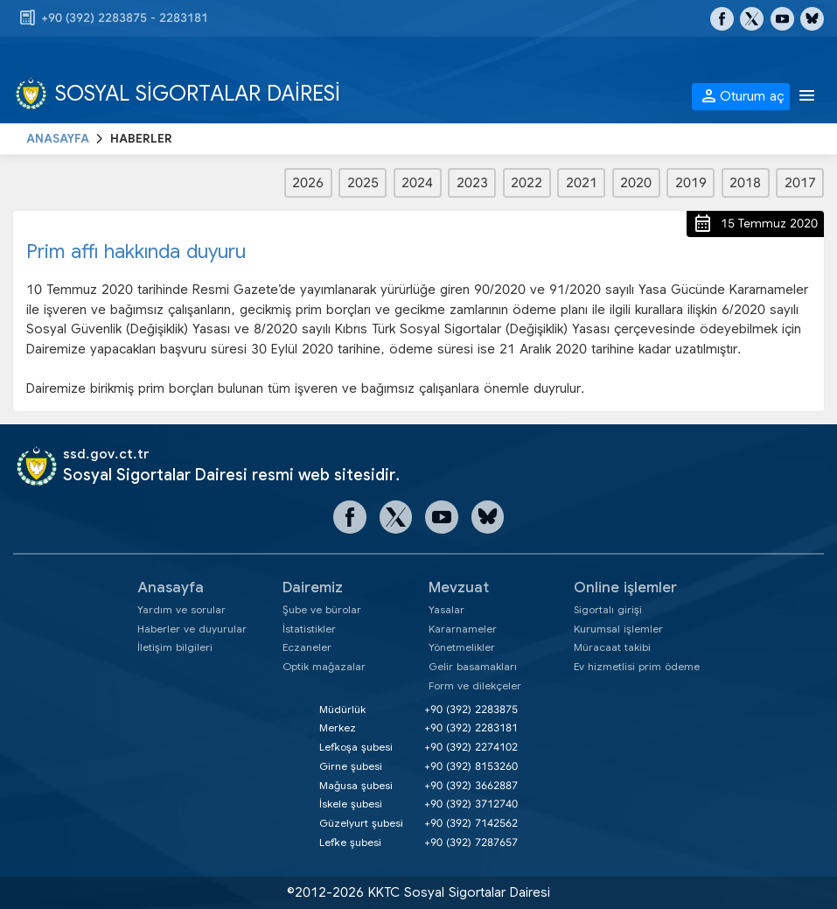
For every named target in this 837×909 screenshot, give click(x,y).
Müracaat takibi (612, 647)
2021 (581, 183)
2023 (472, 183)
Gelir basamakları (473, 666)
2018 (745, 183)
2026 (308, 183)
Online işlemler (625, 587)
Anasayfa (170, 587)
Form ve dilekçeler (475, 685)
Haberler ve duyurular (192, 628)
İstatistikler (309, 628)
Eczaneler (306, 647)
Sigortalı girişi (608, 609)
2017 (800, 183)
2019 (691, 183)
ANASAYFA (57, 138)
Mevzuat (459, 587)
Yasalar (446, 609)
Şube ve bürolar (321, 609)
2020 (636, 183)
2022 (526, 183)
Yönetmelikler (462, 647)
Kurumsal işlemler (618, 628)
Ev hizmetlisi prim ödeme (637, 666)
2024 (417, 183)
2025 (363, 183)
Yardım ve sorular (181, 609)
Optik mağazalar (324, 666)
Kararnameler (463, 628)
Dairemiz (312, 587)
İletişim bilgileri (175, 647)
